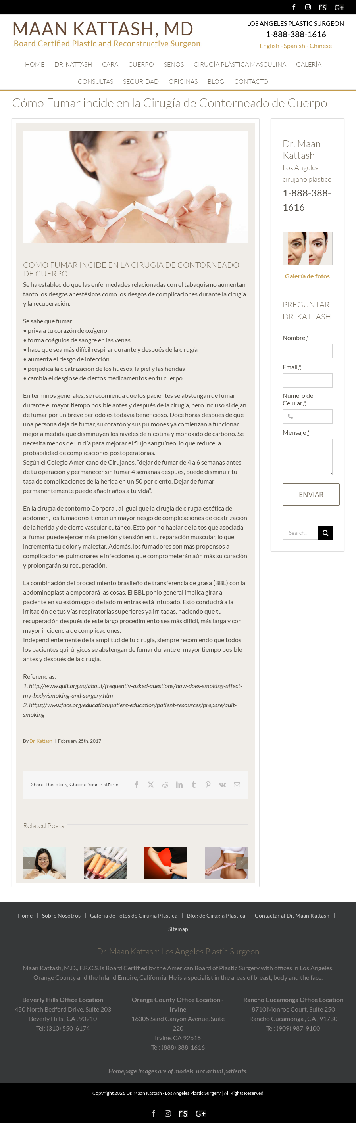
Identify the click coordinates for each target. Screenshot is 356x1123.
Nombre (296, 337)
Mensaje (296, 432)
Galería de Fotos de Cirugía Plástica (133, 915)
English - (271, 45)
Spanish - (296, 45)
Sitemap (178, 928)
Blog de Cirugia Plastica (216, 915)
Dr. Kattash (40, 741)
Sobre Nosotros (61, 915)
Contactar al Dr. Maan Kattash (292, 915)
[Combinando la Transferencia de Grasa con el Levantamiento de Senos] (105, 850)
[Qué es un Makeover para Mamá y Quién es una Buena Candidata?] (226, 850)
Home (25, 915)
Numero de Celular (298, 399)
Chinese (321, 45)
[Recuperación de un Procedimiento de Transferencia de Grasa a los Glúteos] (44, 850)
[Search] (325, 533)
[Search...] (300, 533)
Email (292, 366)
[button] (29, 863)
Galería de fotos (307, 276)
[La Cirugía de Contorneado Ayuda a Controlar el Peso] (166, 850)
